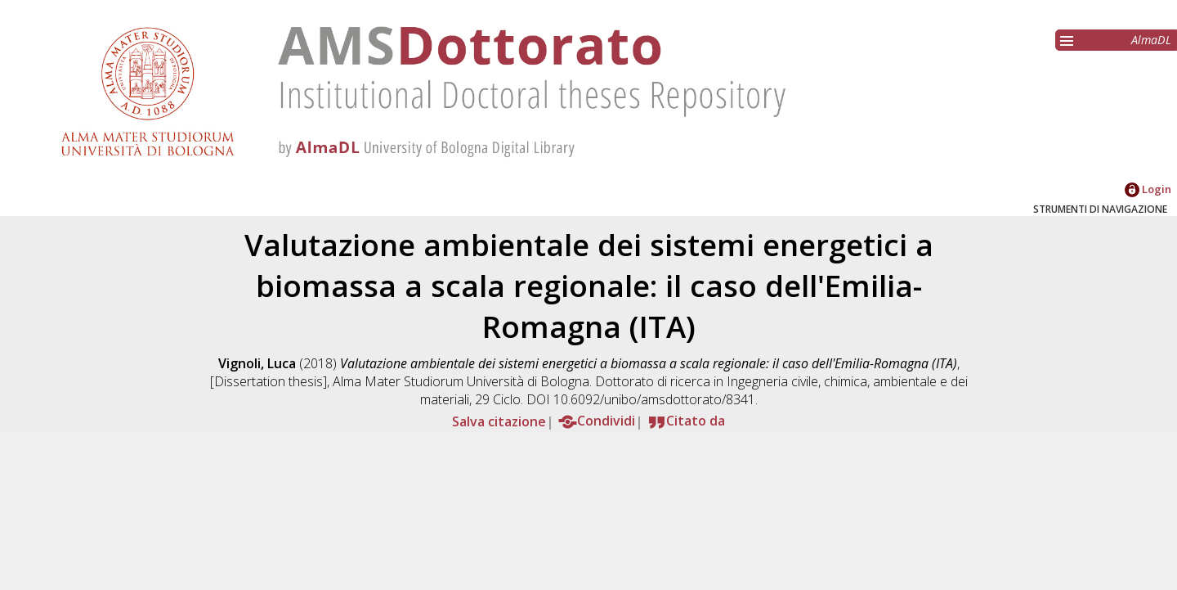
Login (1148, 189)
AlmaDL (1151, 39)
